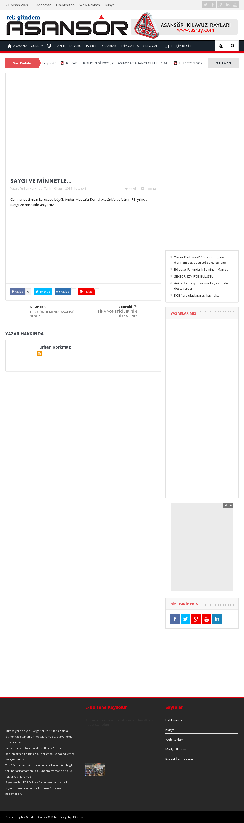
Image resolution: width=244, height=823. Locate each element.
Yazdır (131, 189)
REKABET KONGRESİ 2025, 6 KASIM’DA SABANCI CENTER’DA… (130, 63)
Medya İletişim (175, 749)
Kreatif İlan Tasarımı (179, 759)
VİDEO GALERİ (152, 46)
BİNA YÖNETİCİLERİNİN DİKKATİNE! (117, 313)
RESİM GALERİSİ (129, 46)
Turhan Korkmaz (31, 188)
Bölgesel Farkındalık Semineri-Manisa (201, 269)
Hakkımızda (65, 4)
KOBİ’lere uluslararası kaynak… (197, 295)
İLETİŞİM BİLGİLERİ (179, 46)
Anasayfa (43, 4)
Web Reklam (89, 4)
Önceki (38, 307)
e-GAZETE (56, 46)
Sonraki (127, 306)
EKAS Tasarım (80, 817)
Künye (110, 4)
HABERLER (91, 46)
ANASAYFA (17, 46)
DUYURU (75, 46)
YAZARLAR (109, 46)
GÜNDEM (37, 46)
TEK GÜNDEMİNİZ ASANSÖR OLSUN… (53, 313)
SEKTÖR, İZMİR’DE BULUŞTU (194, 276)
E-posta (148, 189)
